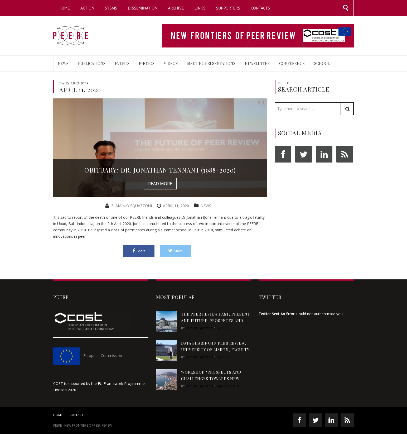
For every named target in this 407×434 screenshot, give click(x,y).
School (322, 63)
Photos (146, 63)
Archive (176, 8)
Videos (171, 63)
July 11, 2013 (224, 328)
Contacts (260, 8)
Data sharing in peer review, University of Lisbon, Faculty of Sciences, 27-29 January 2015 (215, 350)
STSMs (111, 8)
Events (122, 63)
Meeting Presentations (211, 63)
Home (64, 8)
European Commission (102, 355)
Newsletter (257, 63)
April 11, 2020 (176, 205)
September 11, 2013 (230, 386)
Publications (91, 63)
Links (200, 8)
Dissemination (142, 8)
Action (87, 8)
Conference (292, 63)
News (63, 63)
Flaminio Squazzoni (131, 205)
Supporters (228, 8)
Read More (160, 184)
